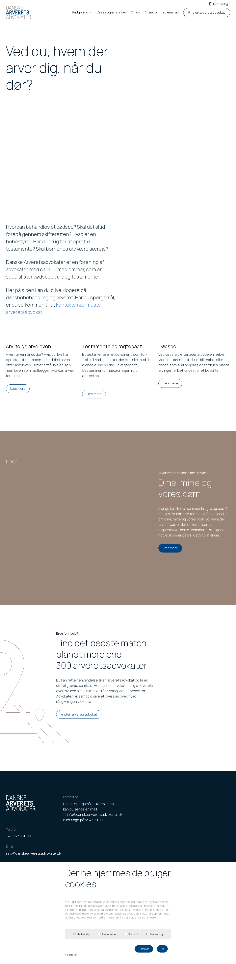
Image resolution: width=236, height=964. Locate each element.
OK (162, 949)
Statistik (133, 934)
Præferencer (109, 934)
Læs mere (17, 388)
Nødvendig (83, 934)
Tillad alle (143, 949)
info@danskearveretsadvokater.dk (33, 853)
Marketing (156, 934)
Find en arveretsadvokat (79, 714)
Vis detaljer (72, 954)
